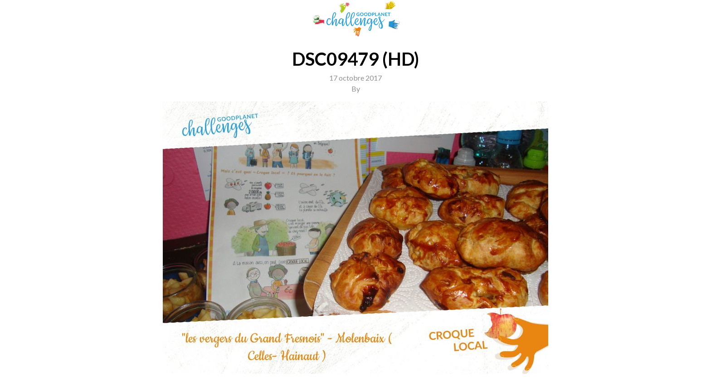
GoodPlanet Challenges (355, 19)
